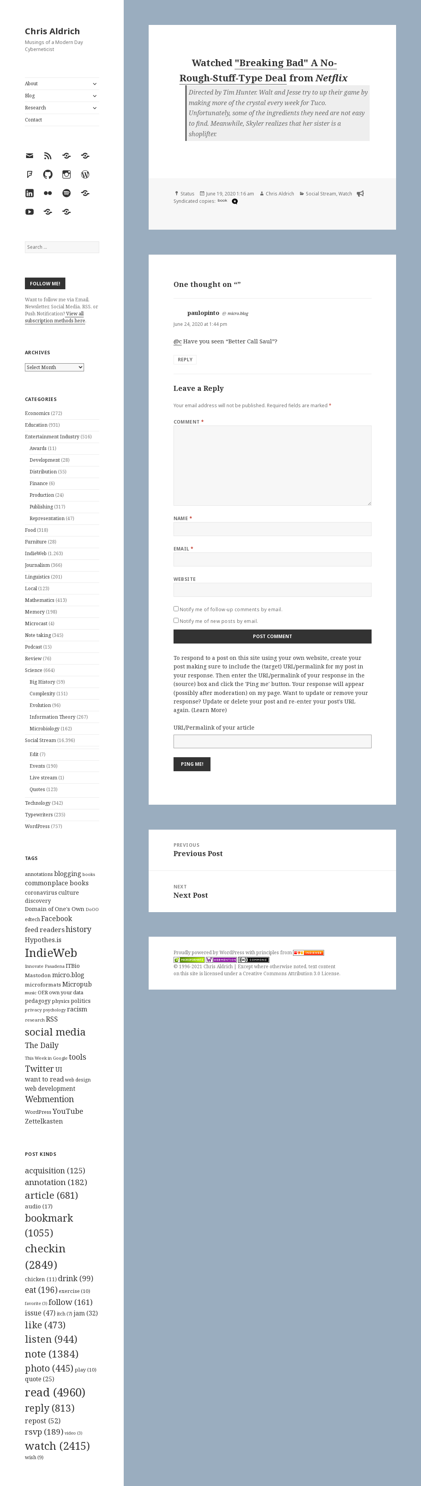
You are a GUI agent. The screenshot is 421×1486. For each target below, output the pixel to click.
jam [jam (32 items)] (86, 1313)
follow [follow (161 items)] (71, 1301)
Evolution (40, 705)
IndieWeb (36, 553)
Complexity (42, 693)
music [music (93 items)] (31, 992)
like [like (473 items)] (45, 1325)
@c (178, 341)
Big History (42, 682)
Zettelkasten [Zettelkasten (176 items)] (44, 1121)
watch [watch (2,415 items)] (57, 1446)
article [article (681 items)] (51, 1195)
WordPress (37, 826)
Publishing (41, 506)
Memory (35, 611)
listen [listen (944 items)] (51, 1338)
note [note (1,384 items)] (52, 1354)
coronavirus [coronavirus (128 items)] (41, 892)
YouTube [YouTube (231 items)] (68, 1111)
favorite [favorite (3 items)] (36, 1303)
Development (45, 460)
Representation (47, 518)
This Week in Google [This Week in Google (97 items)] (46, 1058)
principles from (290, 952)
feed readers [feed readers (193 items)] (45, 929)
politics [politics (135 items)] (81, 1000)
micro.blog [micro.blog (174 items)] (68, 975)
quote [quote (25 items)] (39, 1379)
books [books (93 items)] (88, 874)
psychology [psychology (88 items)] (54, 1010)
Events (37, 766)
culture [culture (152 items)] (68, 892)
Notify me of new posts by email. (219, 621)
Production (42, 495)
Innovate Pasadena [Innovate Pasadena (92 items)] (45, 966)
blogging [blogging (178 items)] (67, 873)
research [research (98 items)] (35, 1020)
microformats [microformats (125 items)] (43, 984)
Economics (37, 413)
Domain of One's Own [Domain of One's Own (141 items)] (54, 909)
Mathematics (39, 600)
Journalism (37, 565)
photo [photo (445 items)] (49, 1368)
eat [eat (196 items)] (41, 1289)
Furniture (36, 541)
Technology (38, 803)
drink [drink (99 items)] (75, 1278)
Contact (33, 119)
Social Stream (40, 740)
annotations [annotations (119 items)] (39, 874)
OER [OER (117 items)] (43, 992)
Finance (39, 483)
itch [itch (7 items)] (64, 1313)
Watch (345, 193)
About (31, 83)
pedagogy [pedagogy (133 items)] (38, 1000)
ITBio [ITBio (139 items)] (73, 965)
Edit (34, 754)
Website (185, 579)
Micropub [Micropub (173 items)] (77, 984)
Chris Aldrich (52, 31)
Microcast (36, 623)
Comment (189, 422)
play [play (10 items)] (85, 1369)
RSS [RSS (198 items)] (52, 1019)
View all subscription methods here (55, 317)
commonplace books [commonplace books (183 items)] (57, 882)
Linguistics (37, 576)
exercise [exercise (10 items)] (74, 1290)
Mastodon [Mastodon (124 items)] (38, 975)
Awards (38, 448)
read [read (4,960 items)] (55, 1392)
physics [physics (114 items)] (61, 1000)
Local (31, 588)
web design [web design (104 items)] (78, 1079)
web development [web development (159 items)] (50, 1089)
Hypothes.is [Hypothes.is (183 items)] (43, 939)
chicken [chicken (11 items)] (41, 1279)
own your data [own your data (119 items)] (66, 992)
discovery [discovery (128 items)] (38, 900)
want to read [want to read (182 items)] (44, 1078)
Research (35, 107)
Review (33, 658)
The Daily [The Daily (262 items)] (42, 1045)
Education (36, 425)
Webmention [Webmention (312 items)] (49, 1099)
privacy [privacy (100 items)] (33, 1010)
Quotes (37, 789)
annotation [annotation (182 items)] (56, 1181)
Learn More (209, 710)
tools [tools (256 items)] (77, 1057)
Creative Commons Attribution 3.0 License (291, 973)
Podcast (33, 647)
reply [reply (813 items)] (50, 1408)
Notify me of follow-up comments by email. (231, 609)
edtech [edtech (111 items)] (32, 919)
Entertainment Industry (52, 436)
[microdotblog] (234, 201)
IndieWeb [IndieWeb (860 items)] (51, 952)
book (222, 200)
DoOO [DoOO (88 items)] (92, 909)
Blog (30, 95)
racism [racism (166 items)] (77, 1009)
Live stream (43, 777)
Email (184, 548)
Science (33, 670)
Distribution (43, 471)
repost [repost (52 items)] (43, 1420)
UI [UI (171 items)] (58, 1069)
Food (30, 530)
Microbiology (45, 728)
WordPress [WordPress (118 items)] (38, 1111)
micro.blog (238, 313)
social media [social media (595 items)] (55, 1032)
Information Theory (52, 717)
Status (188, 193)
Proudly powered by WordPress (210, 952)
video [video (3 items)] (73, 1433)
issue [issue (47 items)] (40, 1312)
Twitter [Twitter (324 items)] (39, 1068)
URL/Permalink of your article (214, 727)
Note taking (38, 635)
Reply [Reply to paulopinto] (185, 359)
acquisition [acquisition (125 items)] (55, 1170)
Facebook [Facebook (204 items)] (56, 918)
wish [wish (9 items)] (34, 1457)
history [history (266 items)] (78, 929)
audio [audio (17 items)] (39, 1206)
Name (183, 518)
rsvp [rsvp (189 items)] (44, 1431)
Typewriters (39, 814)
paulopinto (203, 313)
